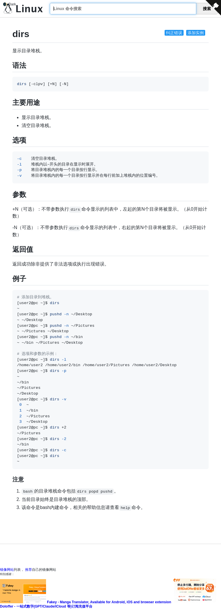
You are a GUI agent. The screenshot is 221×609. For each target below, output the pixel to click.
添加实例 (196, 32)
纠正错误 (174, 32)
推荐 (28, 570)
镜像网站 (7, 570)
